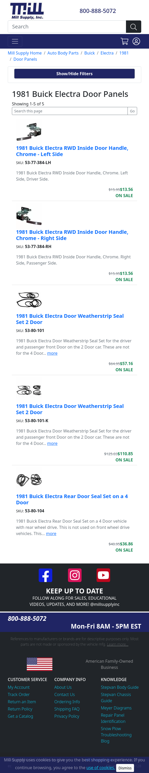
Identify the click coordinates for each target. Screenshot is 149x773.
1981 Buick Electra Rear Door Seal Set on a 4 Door (72, 499)
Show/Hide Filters (74, 73)
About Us (63, 687)
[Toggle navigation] (15, 41)
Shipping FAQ (67, 709)
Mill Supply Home (25, 53)
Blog (105, 741)
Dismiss (125, 768)
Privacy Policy (66, 716)
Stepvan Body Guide (120, 687)
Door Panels (25, 59)
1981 (124, 53)
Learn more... (117, 644)
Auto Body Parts (63, 53)
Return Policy (20, 709)
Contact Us (64, 694)
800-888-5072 (98, 10)
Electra (107, 53)
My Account (19, 687)
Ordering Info (67, 702)
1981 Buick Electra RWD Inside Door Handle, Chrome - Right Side (72, 235)
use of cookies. (100, 767)
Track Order (19, 694)
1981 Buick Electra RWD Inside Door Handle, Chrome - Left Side (72, 151)
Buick (89, 53)
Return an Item (22, 702)
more (52, 353)
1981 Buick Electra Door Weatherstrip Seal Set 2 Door (70, 319)
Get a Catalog (20, 716)
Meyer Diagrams (116, 708)
